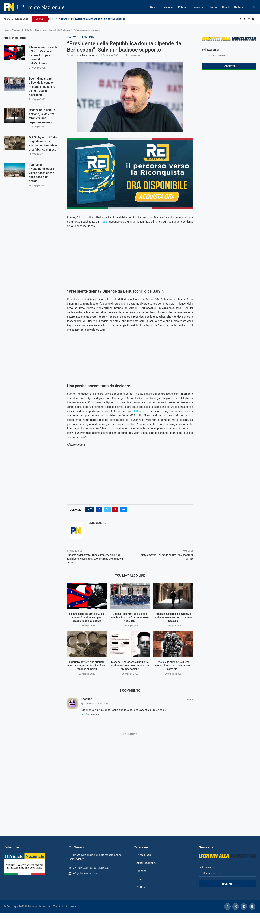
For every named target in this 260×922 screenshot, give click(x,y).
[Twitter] (244, 18)
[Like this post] (91, 509)
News (153, 7)
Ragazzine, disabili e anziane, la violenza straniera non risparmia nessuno (173, 617)
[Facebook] (240, 18)
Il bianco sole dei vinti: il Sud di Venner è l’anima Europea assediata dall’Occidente (87, 617)
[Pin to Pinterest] (115, 509)
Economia (198, 7)
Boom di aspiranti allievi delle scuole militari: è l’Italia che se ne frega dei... (130, 617)
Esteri (213, 7)
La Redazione (86, 55)
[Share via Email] (123, 509)
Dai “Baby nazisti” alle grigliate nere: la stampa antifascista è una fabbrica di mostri (86, 665)
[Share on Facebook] (99, 509)
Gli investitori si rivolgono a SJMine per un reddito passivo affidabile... (92, 19)
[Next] (56, 19)
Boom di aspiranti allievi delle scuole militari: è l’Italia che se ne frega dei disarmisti (42, 87)
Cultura (238, 7)
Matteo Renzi (140, 411)
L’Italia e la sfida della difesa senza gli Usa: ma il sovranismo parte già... (173, 665)
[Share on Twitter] (107, 509)
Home (7, 30)
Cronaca (167, 7)
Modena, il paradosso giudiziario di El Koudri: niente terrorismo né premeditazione (130, 665)
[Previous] (52, 19)
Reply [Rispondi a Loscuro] (190, 700)
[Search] (254, 7)
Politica (182, 7)
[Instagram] (249, 18)
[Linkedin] (253, 18)
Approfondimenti (146, 862)
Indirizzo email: (229, 53)
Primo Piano (143, 854)
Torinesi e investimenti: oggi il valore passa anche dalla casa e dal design (41, 173)
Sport (225, 7)
